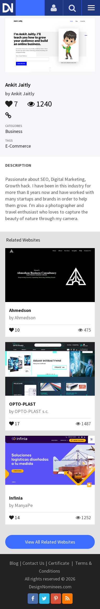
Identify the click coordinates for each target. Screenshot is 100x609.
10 (14, 329)
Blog (14, 563)
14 (14, 517)
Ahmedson (20, 310)
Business (13, 131)
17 (14, 423)
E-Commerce (18, 146)
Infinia (16, 498)
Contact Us (33, 563)
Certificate (58, 563)
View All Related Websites (50, 542)
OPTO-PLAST (22, 404)
